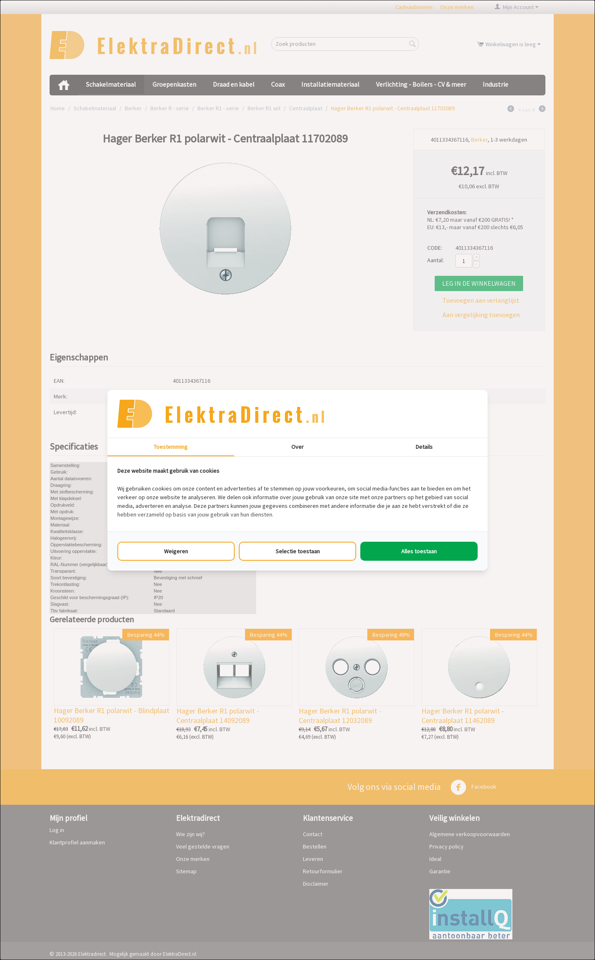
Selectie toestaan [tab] (298, 551)
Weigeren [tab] (176, 551)
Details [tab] (424, 446)
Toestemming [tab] (171, 446)
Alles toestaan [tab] (419, 551)
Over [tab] (297, 446)
